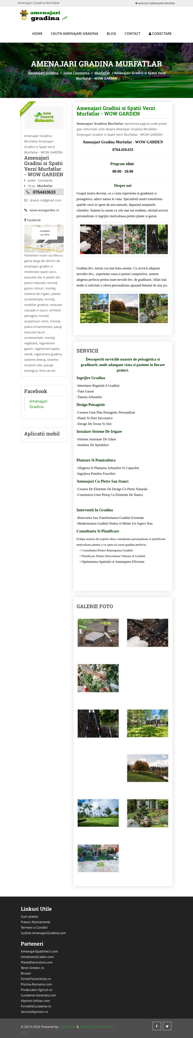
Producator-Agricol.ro (36, 990)
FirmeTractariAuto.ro (36, 979)
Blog (111, 33)
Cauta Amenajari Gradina (74, 33)
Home (37, 33)
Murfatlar (102, 73)
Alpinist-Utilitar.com (35, 1001)
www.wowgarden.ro (41, 210)
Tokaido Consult (91, 1026)
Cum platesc (30, 916)
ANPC (109, 1026)
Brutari (26, 973)
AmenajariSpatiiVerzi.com (39, 951)
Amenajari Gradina (43, 73)
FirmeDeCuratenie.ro (36, 1006)
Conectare (160, 33)
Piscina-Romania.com (36, 984)
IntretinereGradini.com (37, 957)
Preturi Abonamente (35, 922)
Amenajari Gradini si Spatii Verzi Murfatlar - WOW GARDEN (116, 111)
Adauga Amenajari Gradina (155, 3)
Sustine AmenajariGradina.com (43, 933)
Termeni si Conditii (34, 927)
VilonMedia (67, 1026)
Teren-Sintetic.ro (32, 968)
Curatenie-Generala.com (38, 995)
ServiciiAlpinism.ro (34, 1012)
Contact (132, 33)
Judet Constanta (76, 73)
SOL (24, 1032)
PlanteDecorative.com (37, 962)
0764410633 (44, 192)
